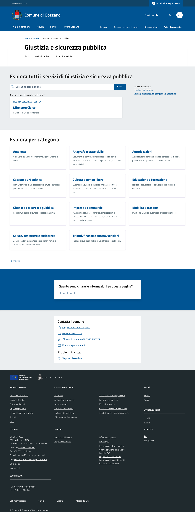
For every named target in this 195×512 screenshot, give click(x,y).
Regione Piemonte (19, 3)
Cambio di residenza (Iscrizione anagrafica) (155, 94)
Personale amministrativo (21, 413)
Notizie (147, 395)
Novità (40, 27)
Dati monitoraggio (18, 500)
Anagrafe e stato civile (64, 400)
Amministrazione (21, 27)
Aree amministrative (19, 395)
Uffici (12, 421)
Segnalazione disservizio (110, 456)
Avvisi (146, 400)
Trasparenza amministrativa (126, 27)
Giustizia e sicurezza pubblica (27, 101)
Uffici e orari (15, 463)
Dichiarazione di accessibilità (111, 446)
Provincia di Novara (63, 437)
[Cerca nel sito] (178, 15)
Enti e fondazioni (17, 404)
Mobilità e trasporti (107, 404)
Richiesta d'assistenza (109, 463)
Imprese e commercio (108, 400)
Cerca (119, 86)
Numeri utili (15, 468)
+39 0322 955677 (26, 447)
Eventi (147, 422)
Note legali (104, 441)
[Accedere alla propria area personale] (166, 3)
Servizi (53, 27)
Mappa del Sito (82, 500)
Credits (60, 500)
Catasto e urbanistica (63, 408)
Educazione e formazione (65, 417)
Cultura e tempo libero (64, 413)
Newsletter (149, 440)
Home (27, 38)
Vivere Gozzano (71, 27)
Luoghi (147, 418)
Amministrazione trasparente (112, 449)
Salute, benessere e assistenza (113, 408)
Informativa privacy (107, 437)
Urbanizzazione (151, 27)
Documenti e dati (17, 400)
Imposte (103, 27)
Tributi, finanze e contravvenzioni (114, 413)
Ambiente (58, 395)
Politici (13, 417)
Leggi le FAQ (104, 453)
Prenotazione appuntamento (112, 459)
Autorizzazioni (60, 404)
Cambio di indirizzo (143, 90)
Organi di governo (18, 408)
